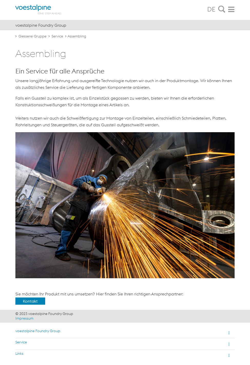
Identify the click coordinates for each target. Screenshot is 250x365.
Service (57, 36)
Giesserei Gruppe (32, 36)
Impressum (24, 318)
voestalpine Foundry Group (37, 331)
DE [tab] (211, 9)
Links (19, 353)
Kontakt (30, 301)
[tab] (222, 9)
